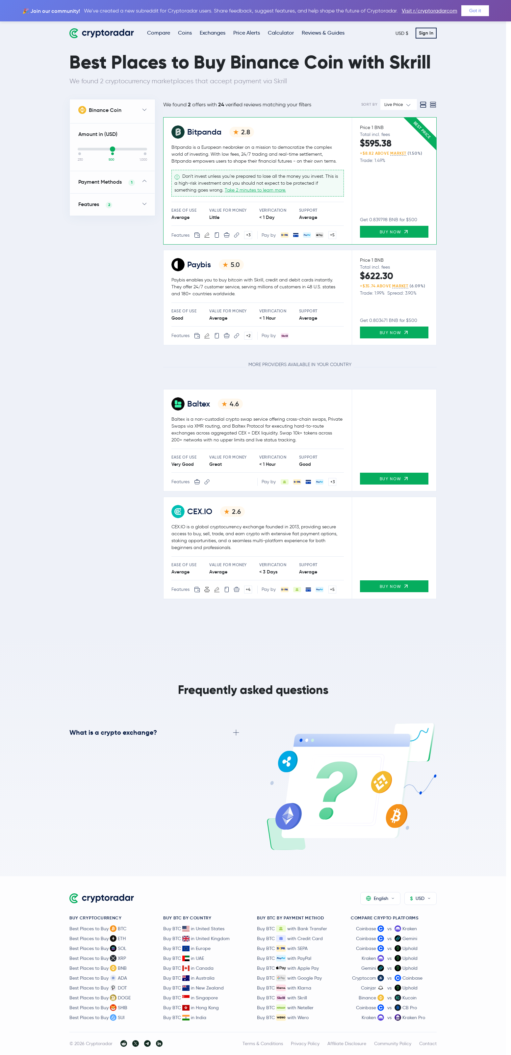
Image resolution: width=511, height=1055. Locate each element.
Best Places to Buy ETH (97, 938)
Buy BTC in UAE (183, 958)
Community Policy (392, 1043)
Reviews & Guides (323, 33)
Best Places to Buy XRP (97, 958)
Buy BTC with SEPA (282, 948)
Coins (185, 33)
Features (95, 204)
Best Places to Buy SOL (97, 948)
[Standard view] (423, 104)
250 (80, 160)
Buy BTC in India (184, 1017)
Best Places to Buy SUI (96, 1017)
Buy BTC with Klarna (284, 988)
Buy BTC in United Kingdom (196, 938)
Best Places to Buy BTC (97, 928)
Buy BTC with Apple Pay (288, 968)
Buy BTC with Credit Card (290, 938)
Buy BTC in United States (193, 929)
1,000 (143, 160)
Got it (475, 10)
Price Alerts (246, 33)
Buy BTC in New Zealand (193, 988)
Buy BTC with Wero (283, 1017)
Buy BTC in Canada (188, 968)
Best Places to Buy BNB (98, 968)
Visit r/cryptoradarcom (429, 11)
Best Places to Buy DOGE (100, 997)
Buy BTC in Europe (187, 948)
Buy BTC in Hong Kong (191, 1008)
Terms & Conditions (263, 1043)
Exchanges (212, 33)
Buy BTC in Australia (189, 978)
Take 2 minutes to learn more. (255, 190)
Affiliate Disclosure (346, 1043)
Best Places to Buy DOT (98, 988)
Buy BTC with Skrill (282, 997)
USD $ (402, 33)
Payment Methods (106, 182)
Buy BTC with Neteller (285, 1007)
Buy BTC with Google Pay (289, 978)
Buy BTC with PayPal (284, 958)
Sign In (426, 33)
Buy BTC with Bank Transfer (292, 928)
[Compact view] (433, 104)
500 (111, 160)
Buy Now (394, 231)
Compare (158, 33)
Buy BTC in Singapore (190, 998)
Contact (428, 1043)
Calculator (281, 33)
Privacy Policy (305, 1043)
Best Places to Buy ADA (98, 978)
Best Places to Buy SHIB (98, 1007)
